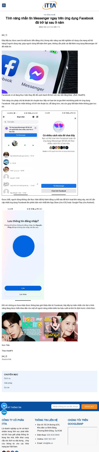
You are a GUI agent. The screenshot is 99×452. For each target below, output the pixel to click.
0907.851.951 (50, 439)
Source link (6, 359)
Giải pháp (8, 383)
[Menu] (4, 5)
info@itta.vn (48, 443)
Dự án (6, 387)
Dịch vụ (7, 378)
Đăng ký (89, 407)
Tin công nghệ (49, 15)
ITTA (58, 27)
